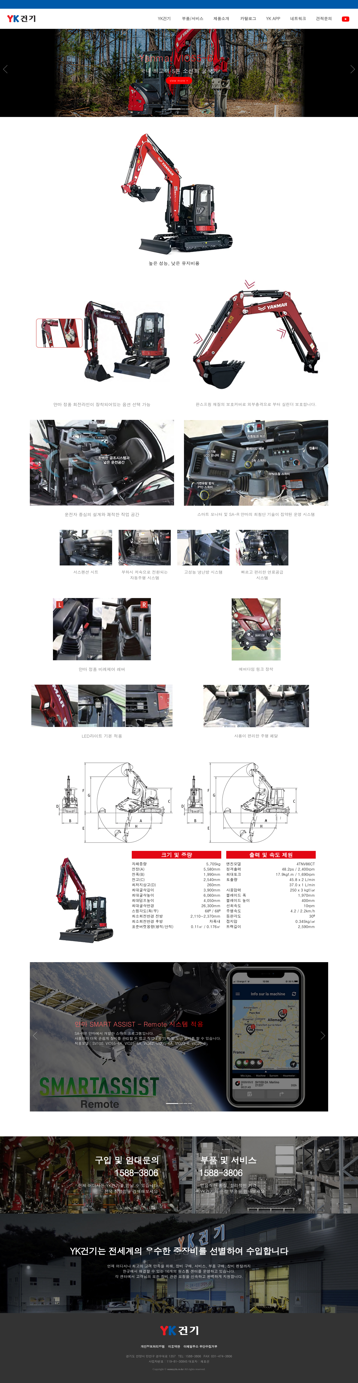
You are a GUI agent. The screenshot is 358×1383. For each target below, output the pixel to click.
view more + (179, 85)
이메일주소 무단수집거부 (200, 1346)
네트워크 (298, 22)
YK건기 (164, 22)
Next (348, 70)
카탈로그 (248, 22)
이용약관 (174, 1346)
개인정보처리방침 (153, 1346)
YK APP (273, 22)
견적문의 (324, 22)
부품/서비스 (192, 22)
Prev (10, 70)
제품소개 (221, 22)
